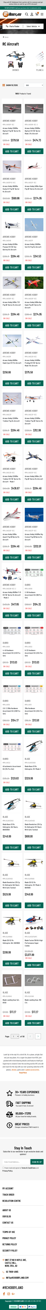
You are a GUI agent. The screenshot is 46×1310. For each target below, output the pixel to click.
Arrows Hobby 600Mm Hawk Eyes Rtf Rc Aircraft (12, 357)
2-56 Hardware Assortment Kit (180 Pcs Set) (34, 591)
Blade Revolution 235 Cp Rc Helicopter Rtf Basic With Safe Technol (34, 823)
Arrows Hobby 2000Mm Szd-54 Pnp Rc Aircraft (34, 241)
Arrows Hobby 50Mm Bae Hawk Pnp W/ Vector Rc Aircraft (34, 301)
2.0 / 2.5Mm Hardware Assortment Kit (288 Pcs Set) (12, 707)
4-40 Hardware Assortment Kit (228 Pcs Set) (12, 649)
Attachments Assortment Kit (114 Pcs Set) (12, 763)
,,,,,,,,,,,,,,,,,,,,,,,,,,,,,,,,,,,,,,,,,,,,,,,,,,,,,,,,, (15, 1036)
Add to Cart (12, 151)
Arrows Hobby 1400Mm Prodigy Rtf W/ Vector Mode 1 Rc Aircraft (34, 359)
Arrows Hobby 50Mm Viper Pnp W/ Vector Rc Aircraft (34, 183)
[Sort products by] (34, 85)
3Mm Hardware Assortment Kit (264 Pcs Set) (34, 707)
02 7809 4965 (10, 1271)
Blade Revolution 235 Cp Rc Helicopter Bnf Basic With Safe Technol (12, 881)
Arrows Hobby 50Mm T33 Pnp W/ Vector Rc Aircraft (12, 299)
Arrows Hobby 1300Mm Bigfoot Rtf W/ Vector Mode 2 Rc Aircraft (34, 127)
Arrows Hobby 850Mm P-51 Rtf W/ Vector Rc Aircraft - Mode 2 (12, 591)
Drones (19, 69)
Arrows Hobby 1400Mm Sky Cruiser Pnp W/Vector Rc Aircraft (34, 533)
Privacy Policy (7, 1171)
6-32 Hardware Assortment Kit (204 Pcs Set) (34, 649)
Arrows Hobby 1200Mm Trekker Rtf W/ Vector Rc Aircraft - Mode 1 (12, 475)
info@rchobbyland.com (15, 1277)
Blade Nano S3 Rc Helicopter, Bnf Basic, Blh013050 (12, 823)
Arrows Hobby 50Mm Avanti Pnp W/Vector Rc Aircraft (12, 533)
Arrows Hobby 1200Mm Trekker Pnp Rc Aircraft (12, 415)
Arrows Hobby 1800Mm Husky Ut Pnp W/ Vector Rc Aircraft (12, 185)
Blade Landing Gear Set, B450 (12, 997)
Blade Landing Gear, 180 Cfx (34, 997)
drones (14, 1069)
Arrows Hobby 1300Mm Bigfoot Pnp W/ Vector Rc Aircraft (12, 127)
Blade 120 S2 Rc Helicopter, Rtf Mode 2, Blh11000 (34, 881)
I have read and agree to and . (20, 1169)
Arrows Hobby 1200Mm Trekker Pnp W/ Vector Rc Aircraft (34, 417)
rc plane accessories (31, 1069)
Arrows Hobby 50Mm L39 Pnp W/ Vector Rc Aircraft (34, 473)
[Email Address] (15, 1162)
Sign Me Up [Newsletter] (37, 1162)
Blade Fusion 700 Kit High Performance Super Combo (34, 939)
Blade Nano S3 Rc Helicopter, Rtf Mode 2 (34, 763)
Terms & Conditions (28, 1168)
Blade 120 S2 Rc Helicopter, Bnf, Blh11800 (12, 937)
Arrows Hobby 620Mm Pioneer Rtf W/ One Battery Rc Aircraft (12, 243)
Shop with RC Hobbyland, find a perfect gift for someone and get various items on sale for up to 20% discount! (23, 3)
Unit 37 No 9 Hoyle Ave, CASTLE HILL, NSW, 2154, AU (15, 1262)
